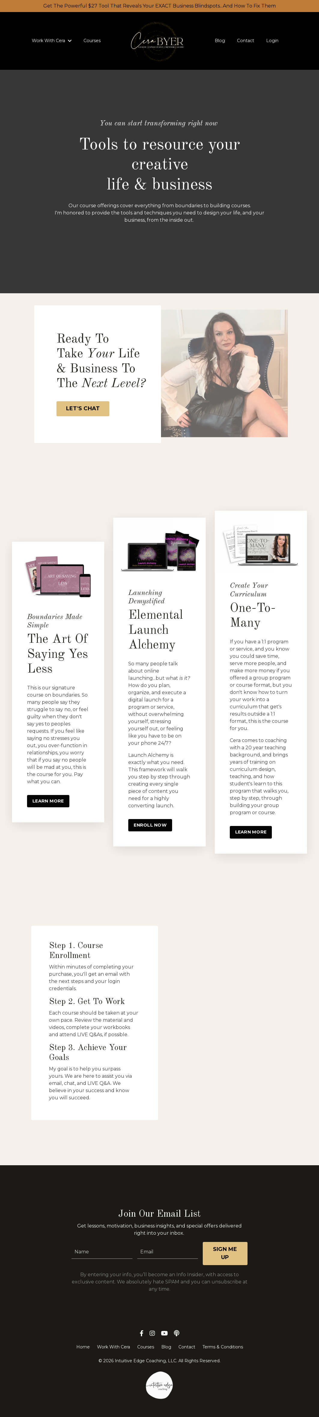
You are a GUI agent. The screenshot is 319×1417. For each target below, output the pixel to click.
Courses (92, 41)
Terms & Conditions (222, 1354)
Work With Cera (52, 41)
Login (272, 41)
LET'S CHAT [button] (83, 408)
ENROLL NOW (150, 825)
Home (83, 1354)
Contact (245, 41)
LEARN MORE (48, 801)
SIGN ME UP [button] (225, 1260)
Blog (220, 41)
